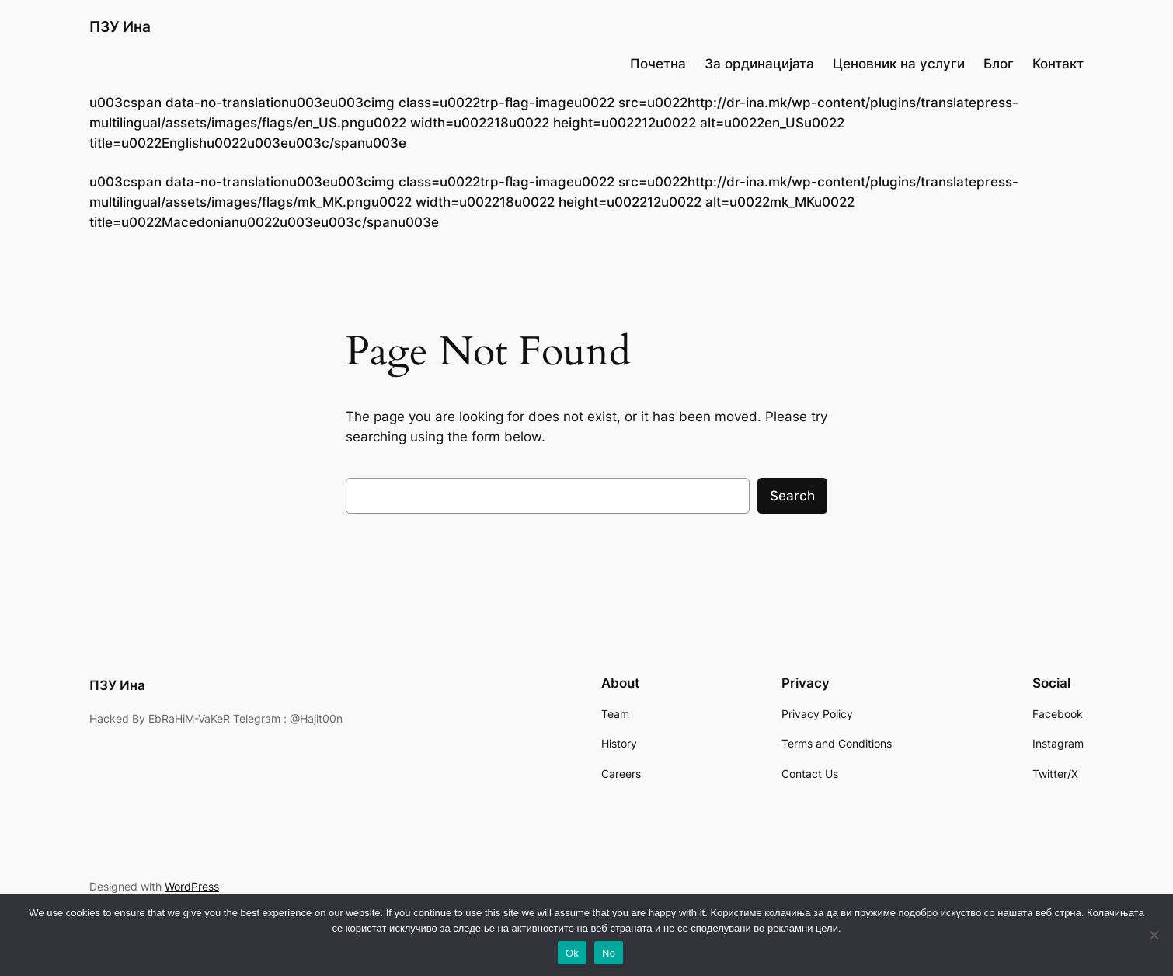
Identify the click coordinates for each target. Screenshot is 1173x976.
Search (792, 496)
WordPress (192, 886)
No (608, 953)
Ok (572, 953)
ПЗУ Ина (120, 26)
